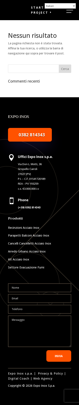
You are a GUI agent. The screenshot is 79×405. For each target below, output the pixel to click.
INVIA (59, 356)
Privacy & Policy (50, 373)
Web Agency (42, 378)
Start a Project (39, 9)
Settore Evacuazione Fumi (26, 267)
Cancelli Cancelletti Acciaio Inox (29, 243)
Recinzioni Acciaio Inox (23, 228)
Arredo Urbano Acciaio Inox (27, 251)
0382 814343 (32, 135)
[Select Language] (60, 6)
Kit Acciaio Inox (18, 259)
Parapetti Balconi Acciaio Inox (28, 235)
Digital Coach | (20, 378)
